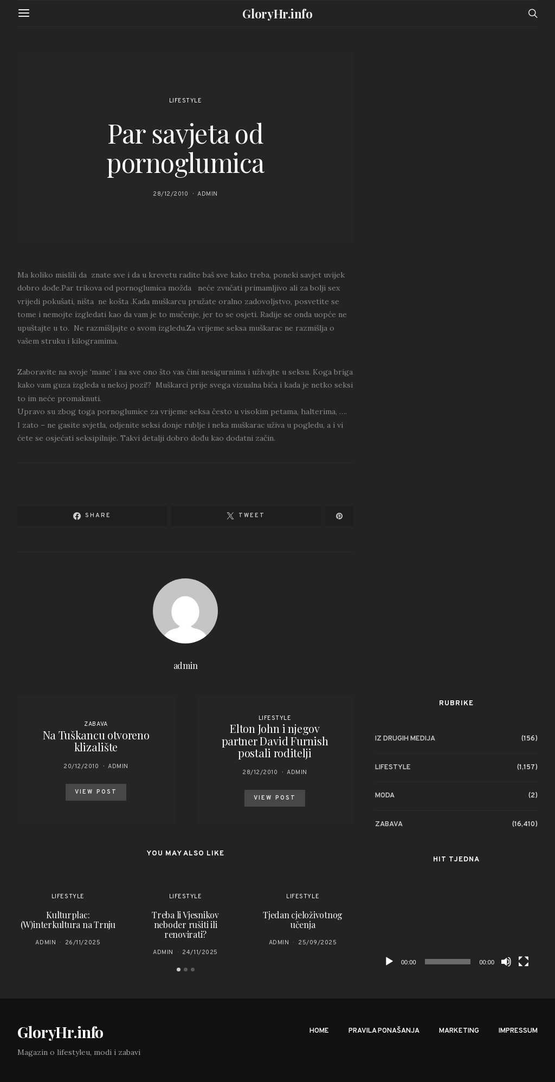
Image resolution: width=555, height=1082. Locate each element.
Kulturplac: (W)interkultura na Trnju (68, 919)
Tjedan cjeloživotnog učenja (303, 919)
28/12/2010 (171, 194)
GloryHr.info (277, 13)
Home (319, 1031)
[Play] (389, 961)
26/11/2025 (83, 942)
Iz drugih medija (405, 739)
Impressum (518, 1031)
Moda (385, 795)
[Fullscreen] (523, 961)
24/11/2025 (200, 952)
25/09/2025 (317, 942)
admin (207, 194)
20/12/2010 (81, 766)
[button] (178, 969)
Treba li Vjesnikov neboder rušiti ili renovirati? (185, 924)
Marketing (459, 1031)
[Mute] (506, 961)
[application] (456, 927)
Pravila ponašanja (384, 1031)
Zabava (95, 724)
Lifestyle (185, 101)
